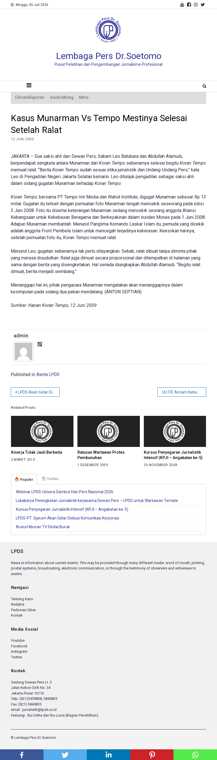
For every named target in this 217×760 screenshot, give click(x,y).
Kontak (17, 615)
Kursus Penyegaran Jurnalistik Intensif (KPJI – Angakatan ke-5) (173, 455)
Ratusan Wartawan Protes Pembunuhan (101, 455)
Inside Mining (61, 97)
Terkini (52, 479)
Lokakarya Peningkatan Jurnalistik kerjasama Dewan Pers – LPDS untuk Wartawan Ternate (97, 500)
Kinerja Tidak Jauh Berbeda (36, 452)
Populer (26, 480)
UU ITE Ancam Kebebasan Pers (184, 392)
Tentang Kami (22, 599)
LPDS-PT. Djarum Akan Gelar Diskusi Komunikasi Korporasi (67, 518)
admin (21, 335)
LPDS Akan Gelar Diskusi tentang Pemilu (39, 392)
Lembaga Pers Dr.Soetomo (108, 56)
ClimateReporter (30, 97)
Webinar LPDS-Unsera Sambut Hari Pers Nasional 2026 (64, 492)
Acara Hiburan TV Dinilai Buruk (43, 527)
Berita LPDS (47, 374)
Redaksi (17, 604)
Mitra (83, 97)
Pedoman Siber (23, 610)
